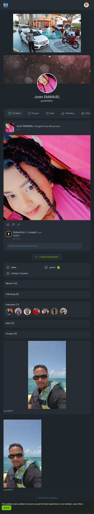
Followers (10, 305)
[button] (86, 5)
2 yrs (18, 129)
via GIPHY (8, 411)
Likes (8, 323)
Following (10, 294)
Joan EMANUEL (47, 96)
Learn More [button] (78, 504)
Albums (9, 283)
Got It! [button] (6, 508)
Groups (9, 334)
